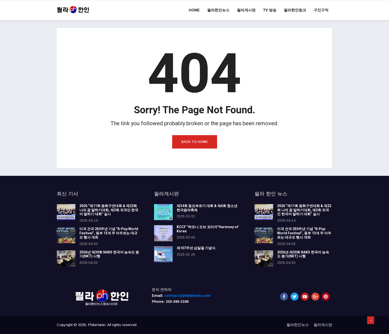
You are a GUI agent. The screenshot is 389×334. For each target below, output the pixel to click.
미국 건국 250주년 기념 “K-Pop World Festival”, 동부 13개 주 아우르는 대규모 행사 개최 (108, 233)
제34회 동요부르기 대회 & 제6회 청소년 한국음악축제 (207, 208)
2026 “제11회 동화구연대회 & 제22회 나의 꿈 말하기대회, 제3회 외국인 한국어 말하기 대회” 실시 (108, 210)
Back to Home (194, 142)
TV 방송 (269, 10)
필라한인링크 (295, 10)
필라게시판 (246, 10)
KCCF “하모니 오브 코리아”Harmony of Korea (207, 229)
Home (194, 10)
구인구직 (321, 10)
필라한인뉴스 (218, 10)
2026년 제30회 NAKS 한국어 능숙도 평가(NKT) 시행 (109, 254)
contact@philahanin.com (187, 295)
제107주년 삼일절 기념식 (196, 248)
